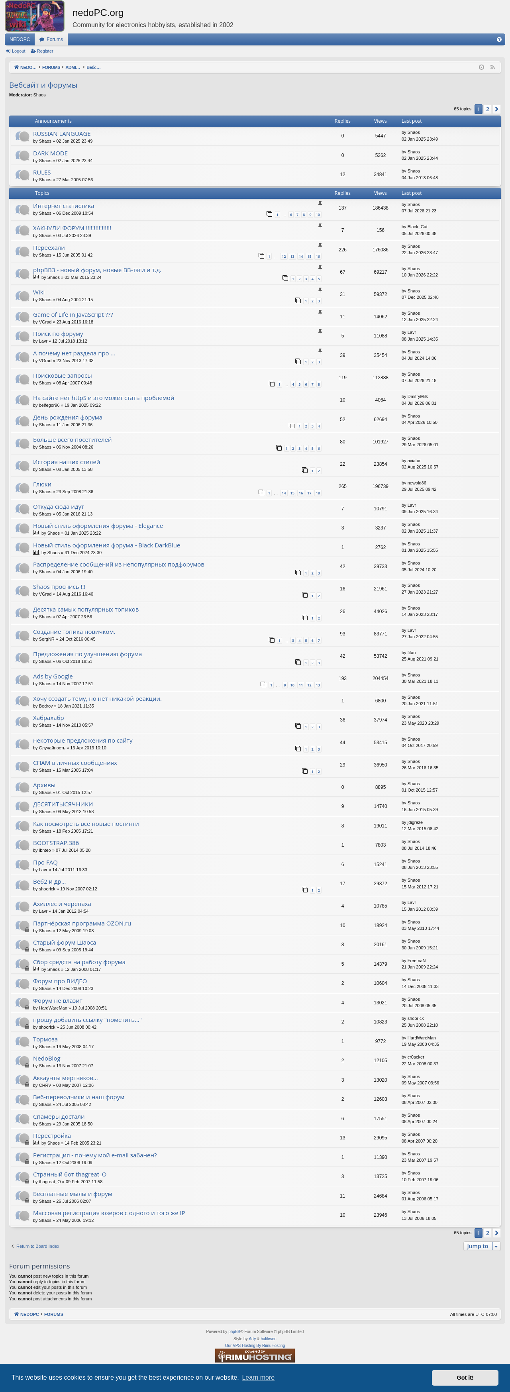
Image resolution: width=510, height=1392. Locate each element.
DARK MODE (50, 153)
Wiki (39, 292)
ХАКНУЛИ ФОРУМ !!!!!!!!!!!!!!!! (72, 228)
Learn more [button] (258, 1377)
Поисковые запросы (62, 375)
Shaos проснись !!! (59, 586)
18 (318, 493)
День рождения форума (67, 417)
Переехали (49, 247)
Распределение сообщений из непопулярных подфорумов (118, 564)
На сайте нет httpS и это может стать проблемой (103, 398)
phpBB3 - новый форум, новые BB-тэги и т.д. (97, 270)
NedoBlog (47, 1058)
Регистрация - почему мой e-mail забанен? (95, 1155)
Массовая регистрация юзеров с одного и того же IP (109, 1213)
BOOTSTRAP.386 (56, 843)
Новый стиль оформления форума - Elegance (98, 525)
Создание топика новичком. (74, 631)
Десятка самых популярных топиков (86, 609)
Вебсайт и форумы (43, 85)
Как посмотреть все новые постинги (86, 823)
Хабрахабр (48, 717)
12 (284, 256)
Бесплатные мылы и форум (72, 1194)
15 (309, 256)
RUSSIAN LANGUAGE (62, 133)
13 (292, 256)
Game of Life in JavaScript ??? (73, 314)
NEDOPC (20, 39)
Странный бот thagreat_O (69, 1174)
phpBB (234, 1331)
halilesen (268, 1339)
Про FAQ (45, 862)
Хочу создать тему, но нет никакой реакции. (97, 698)
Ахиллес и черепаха (62, 904)
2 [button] (487, 109)
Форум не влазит (57, 1000)
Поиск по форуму (58, 333)
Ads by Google (53, 676)
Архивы (44, 785)
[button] (497, 109)
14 (301, 256)
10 (318, 214)
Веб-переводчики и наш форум (78, 1097)
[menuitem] (499, 39)
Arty (252, 1339)
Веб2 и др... (49, 881)
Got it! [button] (465, 1377)
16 (318, 256)
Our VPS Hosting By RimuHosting (255, 1345)
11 (301, 685)
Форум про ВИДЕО (60, 981)
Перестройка (52, 1135)
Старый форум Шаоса (64, 942)
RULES (42, 172)
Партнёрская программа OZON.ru (82, 923)
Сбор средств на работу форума (79, 962)
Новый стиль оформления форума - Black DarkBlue (106, 545)
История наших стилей (66, 462)
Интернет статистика (63, 206)
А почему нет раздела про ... (74, 353)
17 (309, 493)
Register (45, 51)
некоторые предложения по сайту (82, 740)
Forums (55, 39)
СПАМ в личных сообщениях (75, 763)
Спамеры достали (58, 1116)
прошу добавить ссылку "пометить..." (87, 1019)
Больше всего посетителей (72, 439)
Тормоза (45, 1039)
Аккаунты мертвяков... (65, 1078)
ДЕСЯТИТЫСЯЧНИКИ (63, 804)
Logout (19, 51)
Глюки (42, 484)
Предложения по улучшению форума (87, 654)
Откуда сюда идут (58, 506)
